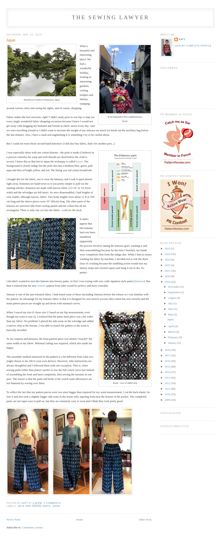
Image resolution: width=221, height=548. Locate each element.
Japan (10, 40)
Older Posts (145, 519)
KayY (182, 39)
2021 (168, 270)
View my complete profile (192, 46)
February (173, 337)
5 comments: (53, 503)
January (172, 342)
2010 (168, 394)
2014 (168, 372)
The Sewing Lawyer (110, 17)
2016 (168, 361)
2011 (168, 388)
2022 (168, 265)
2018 (168, 349)
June (171, 308)
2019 (168, 281)
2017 (168, 355)
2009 (168, 399)
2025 (168, 248)
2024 (168, 254)
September (174, 292)
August (172, 297)
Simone (41, 285)
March (172, 331)
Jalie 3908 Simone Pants (34, 506)
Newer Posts (13, 519)
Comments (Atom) (32, 527)
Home (79, 519)
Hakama (139, 281)
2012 (168, 383)
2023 (168, 259)
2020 (168, 276)
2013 (168, 377)
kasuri (79, 161)
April (171, 326)
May (171, 314)
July (170, 303)
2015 (168, 366)
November (174, 286)
